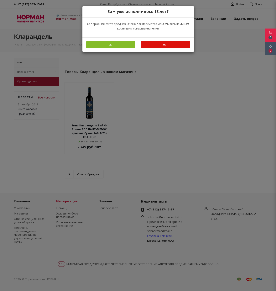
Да (110, 44)
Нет (165, 44)
